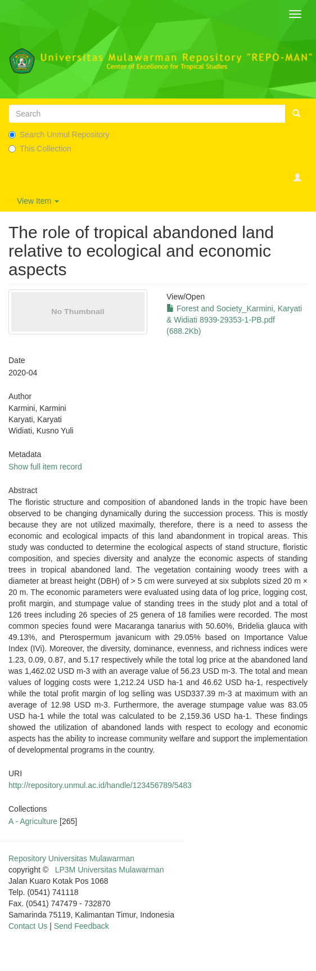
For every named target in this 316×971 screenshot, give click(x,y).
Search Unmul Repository (59, 134)
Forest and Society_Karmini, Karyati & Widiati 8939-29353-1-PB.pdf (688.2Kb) (234, 319)
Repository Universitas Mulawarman (71, 858)
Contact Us (27, 925)
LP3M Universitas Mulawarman (109, 869)
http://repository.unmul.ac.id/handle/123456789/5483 (100, 785)
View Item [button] (38, 200)
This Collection (39, 148)
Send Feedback (81, 925)
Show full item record (45, 466)
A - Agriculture (32, 821)
